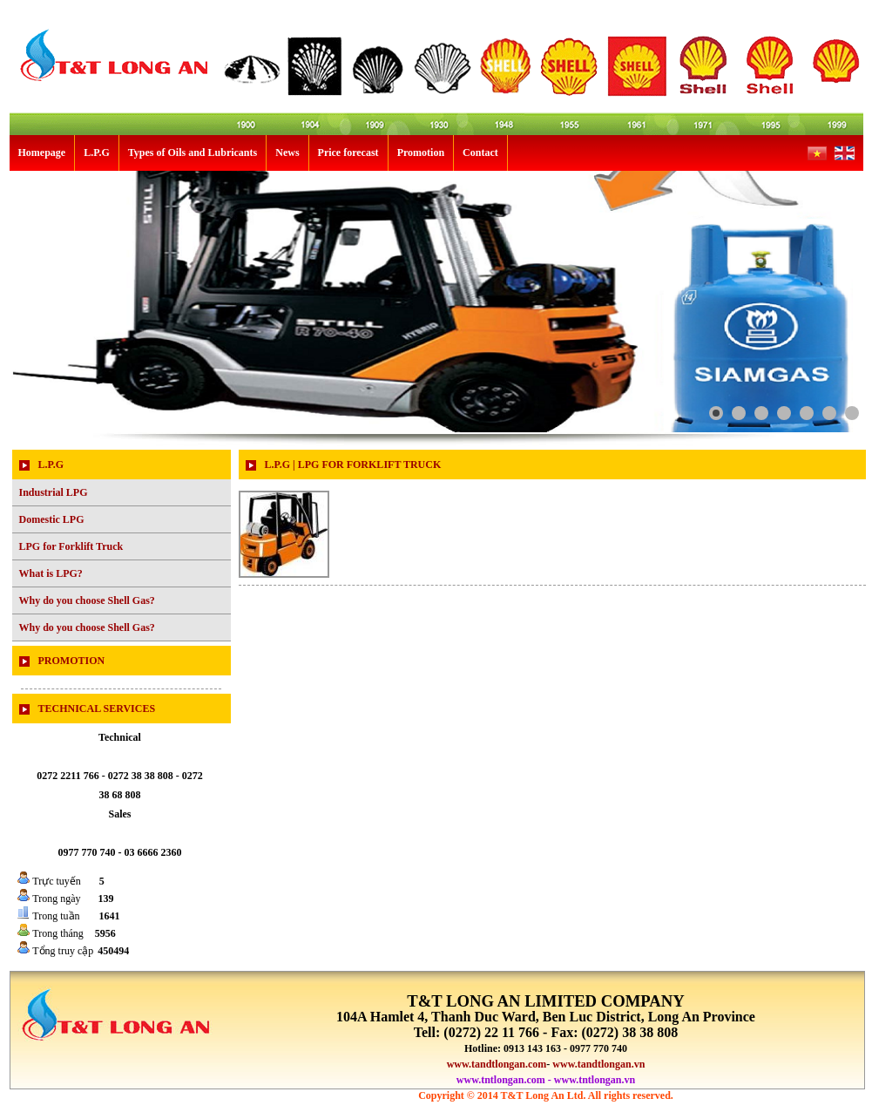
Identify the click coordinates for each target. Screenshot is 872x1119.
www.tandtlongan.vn (598, 1064)
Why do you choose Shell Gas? (87, 600)
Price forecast (348, 152)
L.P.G (97, 152)
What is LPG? (51, 573)
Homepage (42, 152)
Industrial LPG (53, 492)
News (287, 152)
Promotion (420, 152)
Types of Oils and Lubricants (192, 152)
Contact (480, 152)
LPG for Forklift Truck (71, 546)
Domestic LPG (51, 519)
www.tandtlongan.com (497, 1064)
